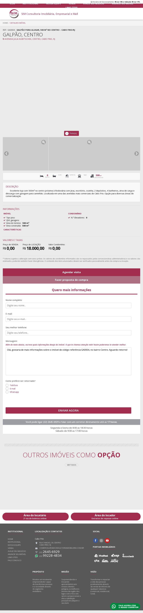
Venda (63, 6)
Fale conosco (14, 563)
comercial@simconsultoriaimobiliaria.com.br (59, 551)
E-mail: (9, 315)
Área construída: (13, 225)
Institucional (32, 6)
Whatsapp (14, 394)
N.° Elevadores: (78, 217)
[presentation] (27, 403)
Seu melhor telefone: (16, 329)
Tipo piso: (10, 217)
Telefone (14, 387)
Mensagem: (68, 345)
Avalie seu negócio (80, 6)
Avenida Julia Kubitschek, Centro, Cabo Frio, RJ (29, 39)
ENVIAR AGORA (68, 413)
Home (5, 23)
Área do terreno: (13, 223)
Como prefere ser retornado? (21, 383)
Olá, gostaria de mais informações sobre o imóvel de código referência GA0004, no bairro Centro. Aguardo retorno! (68, 363)
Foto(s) (71, 133)
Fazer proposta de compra (71, 280)
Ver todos (71, 467)
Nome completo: (14, 301)
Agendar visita (71, 272)
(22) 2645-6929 (51, 424)
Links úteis (122, 6)
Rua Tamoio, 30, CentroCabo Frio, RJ (48, 546)
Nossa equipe (49, 6)
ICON (18, 6)
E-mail (12, 391)
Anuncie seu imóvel (103, 6)
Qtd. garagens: (12, 220)
